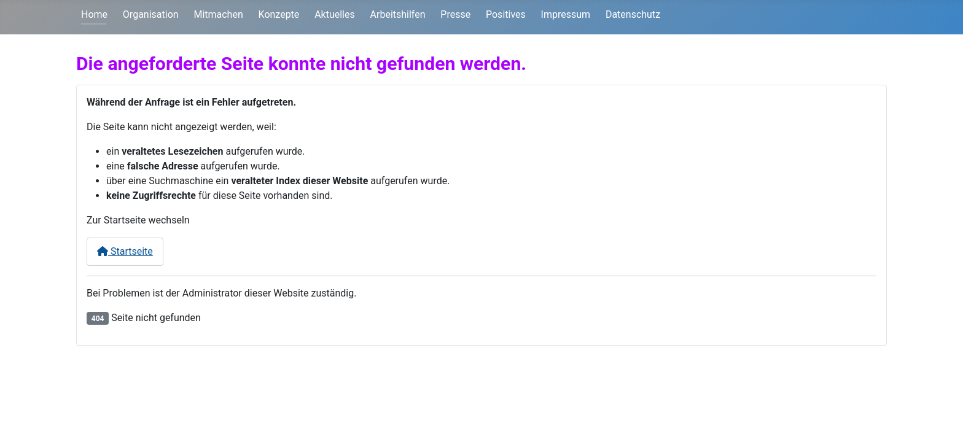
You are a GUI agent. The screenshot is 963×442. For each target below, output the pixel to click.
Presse (455, 14)
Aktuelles (334, 14)
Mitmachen (218, 14)
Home (94, 14)
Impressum (566, 14)
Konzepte (279, 14)
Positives (506, 14)
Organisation (151, 14)
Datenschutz (633, 14)
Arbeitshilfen (398, 14)
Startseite (125, 251)
